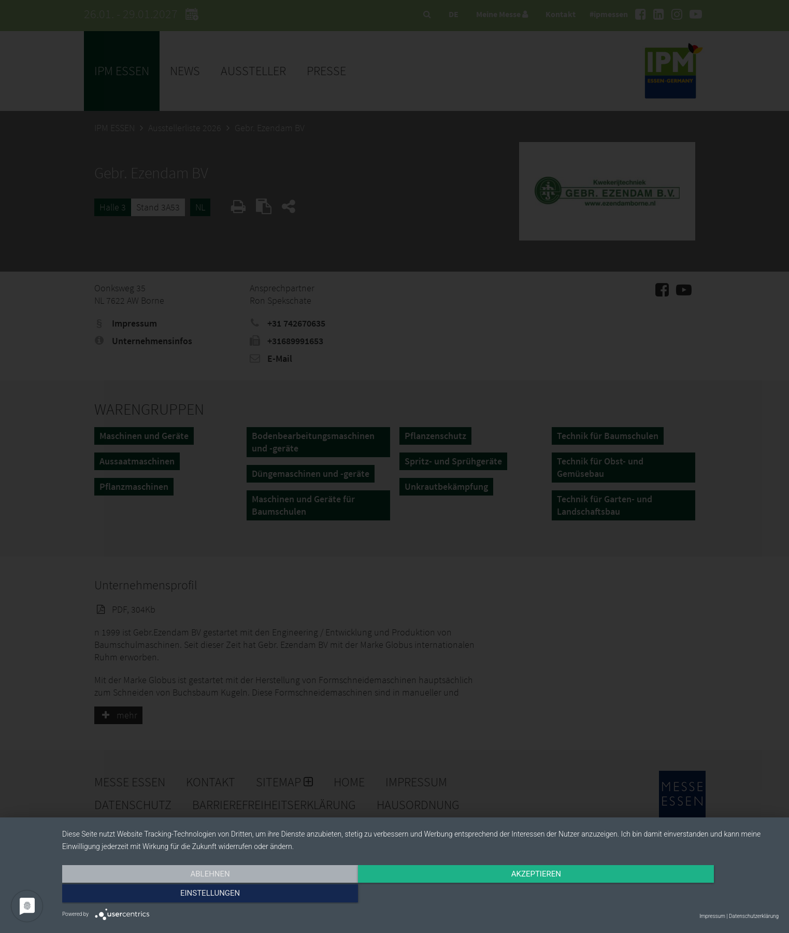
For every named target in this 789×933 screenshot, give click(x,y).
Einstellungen (671, 895)
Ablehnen (169, 895)
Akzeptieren (420, 895)
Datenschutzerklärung (754, 916)
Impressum (712, 916)
